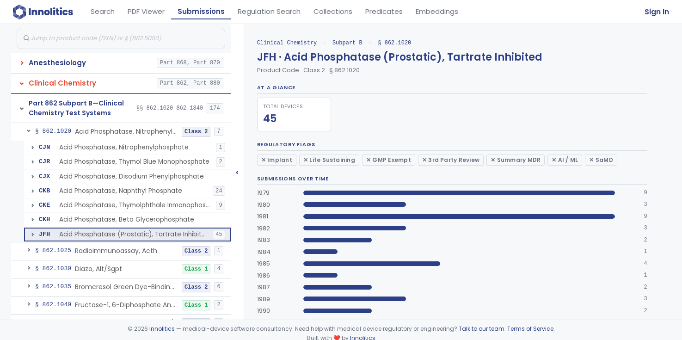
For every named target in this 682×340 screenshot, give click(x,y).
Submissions (201, 11)
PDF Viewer (146, 11)
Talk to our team (481, 329)
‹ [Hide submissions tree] (237, 172)
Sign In (657, 11)
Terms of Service (530, 329)
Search (103, 11)
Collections (332, 11)
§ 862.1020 (394, 43)
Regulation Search (269, 11)
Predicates (384, 11)
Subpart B (347, 43)
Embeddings (437, 11)
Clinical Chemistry (287, 43)
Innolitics (162, 329)
